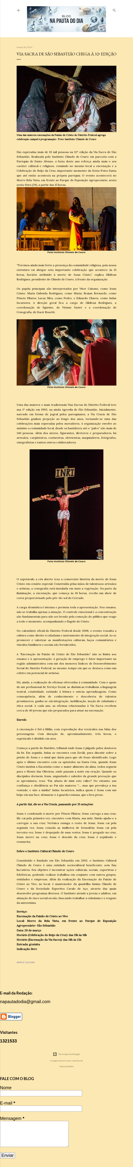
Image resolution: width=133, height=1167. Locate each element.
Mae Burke (77, 1060)
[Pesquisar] (114, 9)
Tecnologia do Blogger (66, 1054)
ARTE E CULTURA (26, 962)
